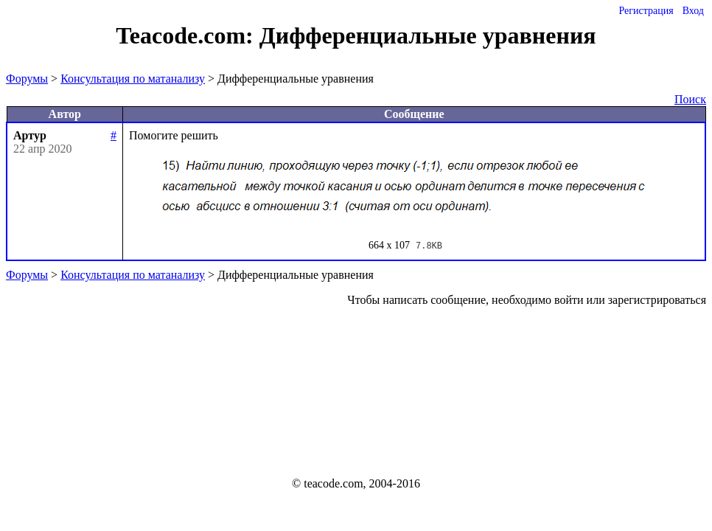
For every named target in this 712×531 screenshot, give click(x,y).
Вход (693, 10)
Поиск (690, 99)
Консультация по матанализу (132, 78)
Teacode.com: (187, 35)
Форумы (27, 78)
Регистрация (645, 10)
